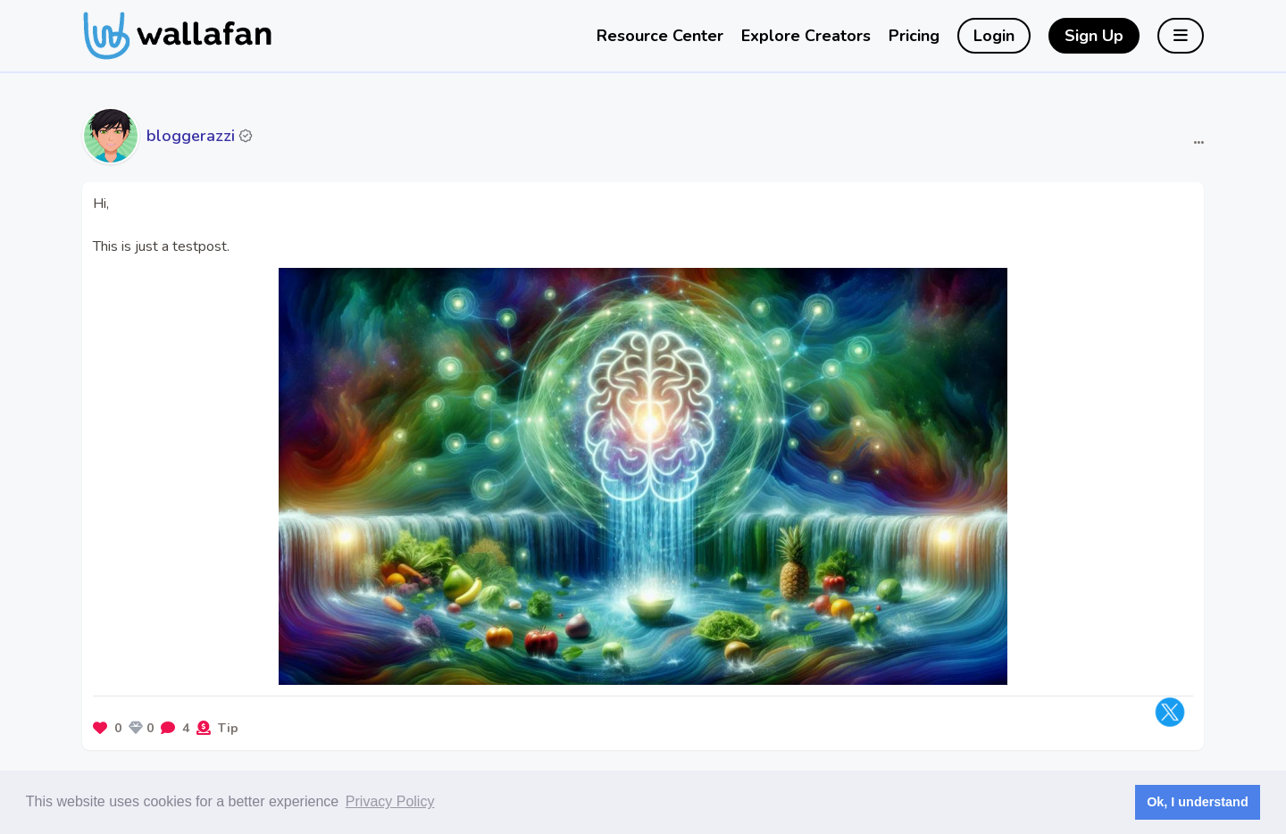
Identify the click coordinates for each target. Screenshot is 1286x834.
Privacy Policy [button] (390, 801)
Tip (228, 728)
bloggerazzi (190, 135)
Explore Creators (806, 35)
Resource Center (660, 35)
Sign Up (1094, 35)
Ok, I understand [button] (1197, 802)
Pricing (914, 35)
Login (994, 35)
